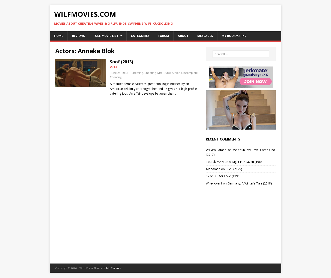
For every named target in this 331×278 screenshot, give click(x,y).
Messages (205, 36)
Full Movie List (106, 36)
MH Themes (113, 268)
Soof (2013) (121, 62)
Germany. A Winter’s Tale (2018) (250, 183)
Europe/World (173, 73)
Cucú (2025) (234, 169)
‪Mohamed (213, 169)
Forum (163, 36)
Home (58, 36)
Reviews (78, 36)
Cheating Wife (153, 73)
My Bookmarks (234, 36)
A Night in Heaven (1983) (246, 162)
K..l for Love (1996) (227, 176)
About (183, 36)
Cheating (137, 73)
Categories (140, 36)
